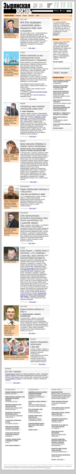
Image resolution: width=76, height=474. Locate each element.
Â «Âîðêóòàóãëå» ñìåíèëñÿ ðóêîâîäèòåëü (60, 119)
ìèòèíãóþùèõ (12, 434)
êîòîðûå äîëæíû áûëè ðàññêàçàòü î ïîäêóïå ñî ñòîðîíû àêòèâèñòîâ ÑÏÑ (61, 94)
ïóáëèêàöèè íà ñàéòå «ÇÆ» (31, 269)
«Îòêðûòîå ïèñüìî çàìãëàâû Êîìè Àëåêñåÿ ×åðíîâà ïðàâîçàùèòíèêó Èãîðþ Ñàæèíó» (33, 294)
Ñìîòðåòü (55, 34)
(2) (60, 428)
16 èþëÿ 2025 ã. (56, 389)
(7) (19, 423)
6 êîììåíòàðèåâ (24, 208)
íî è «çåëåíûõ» (59, 426)
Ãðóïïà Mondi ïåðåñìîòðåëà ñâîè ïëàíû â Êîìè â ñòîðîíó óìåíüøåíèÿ (37, 404)
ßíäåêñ (63, 11)
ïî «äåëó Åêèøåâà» (60, 87)
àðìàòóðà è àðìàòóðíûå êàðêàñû (38, 92)
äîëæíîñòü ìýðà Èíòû (14, 392)
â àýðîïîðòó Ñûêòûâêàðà (12, 428)
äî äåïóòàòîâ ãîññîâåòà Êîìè (59, 450)
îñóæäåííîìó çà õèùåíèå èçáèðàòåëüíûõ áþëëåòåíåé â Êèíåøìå (37, 395)
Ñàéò (57, 11)
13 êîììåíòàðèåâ (24, 182)
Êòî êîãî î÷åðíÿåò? (13, 372)
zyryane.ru (48, 467)
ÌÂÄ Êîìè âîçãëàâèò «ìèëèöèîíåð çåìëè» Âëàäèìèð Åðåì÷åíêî (31, 25)
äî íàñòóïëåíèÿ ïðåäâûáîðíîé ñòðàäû (59, 403)
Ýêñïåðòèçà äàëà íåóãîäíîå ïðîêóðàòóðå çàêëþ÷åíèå (32, 107)
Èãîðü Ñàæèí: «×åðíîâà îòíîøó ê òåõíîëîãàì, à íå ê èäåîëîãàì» (34, 252)
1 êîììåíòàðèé (23, 333)
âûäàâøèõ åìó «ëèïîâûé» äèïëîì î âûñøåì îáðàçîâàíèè (14, 407)
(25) (64, 415)
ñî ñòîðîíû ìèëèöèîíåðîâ (35, 411)
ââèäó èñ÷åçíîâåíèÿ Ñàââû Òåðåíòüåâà (58, 434)
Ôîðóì (37, 15)
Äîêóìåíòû (31, 15)
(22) (17, 409)
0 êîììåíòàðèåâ (24, 99)
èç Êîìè (13, 440)
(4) (42, 420)
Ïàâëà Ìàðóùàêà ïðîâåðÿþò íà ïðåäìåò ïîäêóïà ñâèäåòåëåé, (33, 145)
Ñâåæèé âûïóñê (9, 15)
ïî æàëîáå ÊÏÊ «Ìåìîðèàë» (61, 108)
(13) (20, 429)
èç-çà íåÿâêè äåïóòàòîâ (60, 408)
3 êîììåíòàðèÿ (23, 48)
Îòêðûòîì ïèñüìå (10, 374)
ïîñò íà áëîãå (30, 268)
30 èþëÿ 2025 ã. (10, 389)
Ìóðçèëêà (18, 15)
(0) (17, 393)
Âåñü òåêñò (31, 48)
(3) (21, 445)
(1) (18, 401)
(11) (34, 398)
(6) (14, 417)
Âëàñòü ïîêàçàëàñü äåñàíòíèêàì (39, 343)
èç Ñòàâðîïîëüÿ (62, 81)
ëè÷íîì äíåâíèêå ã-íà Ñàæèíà (13, 378)
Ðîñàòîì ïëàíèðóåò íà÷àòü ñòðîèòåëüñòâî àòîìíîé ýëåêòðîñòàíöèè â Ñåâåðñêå (33, 57)
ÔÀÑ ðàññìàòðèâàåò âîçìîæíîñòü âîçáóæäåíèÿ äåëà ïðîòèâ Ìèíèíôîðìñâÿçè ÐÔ (34, 218)
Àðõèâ (25, 15)
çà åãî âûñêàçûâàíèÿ (60, 414)
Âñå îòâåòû (64, 72)
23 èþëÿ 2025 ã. (33, 389)
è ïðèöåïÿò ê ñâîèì (59, 420)
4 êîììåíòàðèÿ (23, 243)
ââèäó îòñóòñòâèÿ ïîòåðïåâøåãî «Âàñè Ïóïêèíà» (13, 415)
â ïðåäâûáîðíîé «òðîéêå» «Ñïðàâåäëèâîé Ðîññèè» (35, 418)
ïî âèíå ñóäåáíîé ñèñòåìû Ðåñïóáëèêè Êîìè (59, 442)
